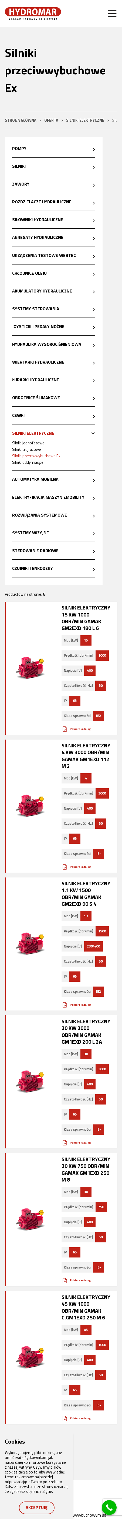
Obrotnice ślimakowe (36, 397)
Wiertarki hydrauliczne (38, 362)
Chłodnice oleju (29, 273)
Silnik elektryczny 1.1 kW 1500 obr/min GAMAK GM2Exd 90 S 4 (86, 893)
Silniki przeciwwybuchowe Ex (36, 456)
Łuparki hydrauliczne (35, 380)
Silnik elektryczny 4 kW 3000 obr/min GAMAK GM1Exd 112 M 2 (86, 755)
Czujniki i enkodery (32, 568)
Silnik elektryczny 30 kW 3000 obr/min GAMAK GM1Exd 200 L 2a (86, 1031)
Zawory (20, 184)
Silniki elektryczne (33, 433)
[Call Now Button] (109, 1507)
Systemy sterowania (35, 308)
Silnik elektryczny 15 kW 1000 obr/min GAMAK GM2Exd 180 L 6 (86, 617)
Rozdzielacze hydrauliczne (42, 201)
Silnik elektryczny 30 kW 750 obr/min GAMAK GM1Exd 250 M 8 (86, 1169)
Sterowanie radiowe (35, 550)
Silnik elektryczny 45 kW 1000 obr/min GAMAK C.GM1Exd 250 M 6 (86, 1307)
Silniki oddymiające (27, 462)
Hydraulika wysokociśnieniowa (46, 344)
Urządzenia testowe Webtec (44, 255)
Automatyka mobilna (35, 479)
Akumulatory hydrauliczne (42, 291)
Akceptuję (37, 1507)
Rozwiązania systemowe (39, 515)
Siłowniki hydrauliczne (37, 219)
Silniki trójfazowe (26, 449)
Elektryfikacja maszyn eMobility (48, 497)
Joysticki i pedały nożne (38, 326)
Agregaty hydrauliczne (37, 237)
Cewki (18, 415)
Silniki (19, 166)
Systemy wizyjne (30, 532)
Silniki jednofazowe (28, 443)
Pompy (19, 148)
